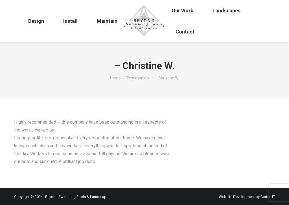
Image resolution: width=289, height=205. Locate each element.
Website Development (237, 197)
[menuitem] (36, 21)
